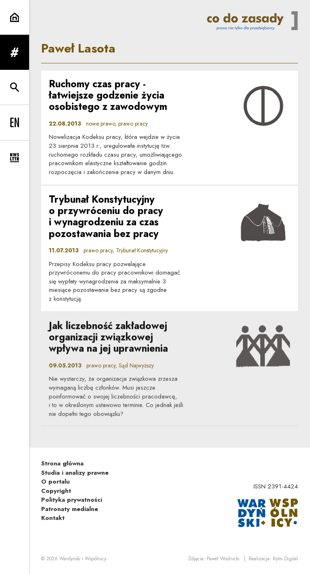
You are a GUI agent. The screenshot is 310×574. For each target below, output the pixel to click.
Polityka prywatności (71, 499)
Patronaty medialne (69, 509)
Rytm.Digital (285, 558)
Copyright (56, 490)
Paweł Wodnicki (223, 558)
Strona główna (62, 463)
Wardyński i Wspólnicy (82, 558)
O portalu (55, 481)
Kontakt (53, 517)
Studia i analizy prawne (75, 472)
